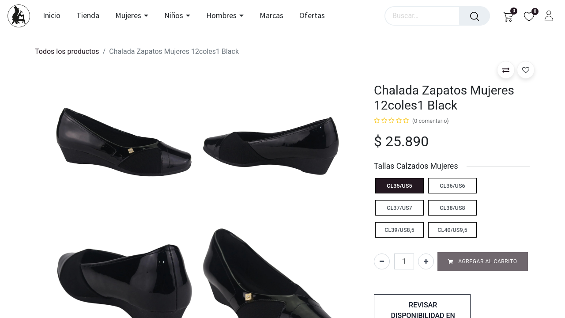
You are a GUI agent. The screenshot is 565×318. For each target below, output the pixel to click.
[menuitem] (55, 16)
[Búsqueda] (474, 16)
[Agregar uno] (426, 261)
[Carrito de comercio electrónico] (507, 16)
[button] (506, 70)
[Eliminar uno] (382, 261)
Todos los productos (67, 51)
